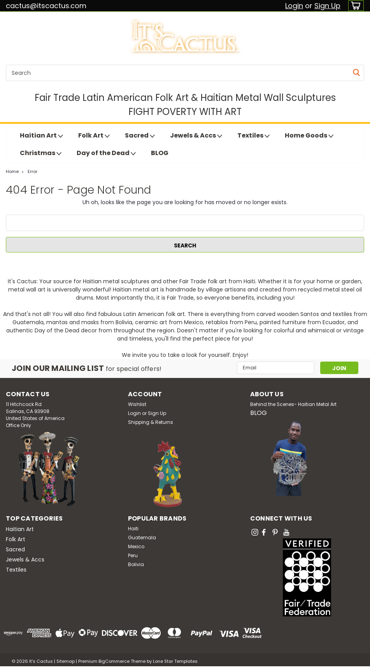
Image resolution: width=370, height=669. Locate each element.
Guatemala (142, 537)
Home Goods (309, 135)
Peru (133, 555)
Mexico (136, 546)
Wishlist (137, 404)
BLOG (159, 152)
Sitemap (65, 661)
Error (32, 171)
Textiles (253, 135)
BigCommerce (114, 661)
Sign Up (327, 6)
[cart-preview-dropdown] (354, 5)
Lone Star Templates (175, 661)
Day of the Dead (106, 153)
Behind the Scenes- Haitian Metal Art (293, 404)
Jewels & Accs (196, 135)
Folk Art (94, 135)
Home (12, 171)
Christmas (40, 153)
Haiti (133, 528)
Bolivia (136, 564)
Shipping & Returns (150, 422)
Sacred (140, 135)
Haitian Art (41, 135)
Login (294, 6)
